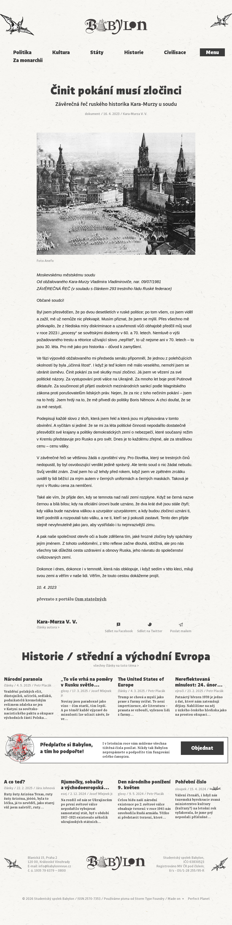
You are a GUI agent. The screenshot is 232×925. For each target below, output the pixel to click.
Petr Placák (42, 685)
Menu (212, 52)
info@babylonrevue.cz (54, 866)
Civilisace (175, 52)
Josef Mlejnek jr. (101, 794)
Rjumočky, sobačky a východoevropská (85, 784)
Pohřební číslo (190, 782)
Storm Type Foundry (149, 899)
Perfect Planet (199, 899)
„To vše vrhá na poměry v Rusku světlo (87, 682)
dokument (92, 114)
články (8, 685)
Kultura (61, 52)
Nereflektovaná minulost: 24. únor (199, 682)
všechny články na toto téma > (116, 666)
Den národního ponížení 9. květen (144, 784)
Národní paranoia (23, 679)
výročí (179, 691)
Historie (134, 52)
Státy (97, 52)
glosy (65, 691)
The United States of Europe (141, 682)
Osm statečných (90, 599)
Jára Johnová (45, 788)
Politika (22, 52)
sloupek (181, 789)
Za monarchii (28, 60)
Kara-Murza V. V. (135, 114)
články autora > (48, 627)
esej (64, 794)
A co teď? (14, 782)
